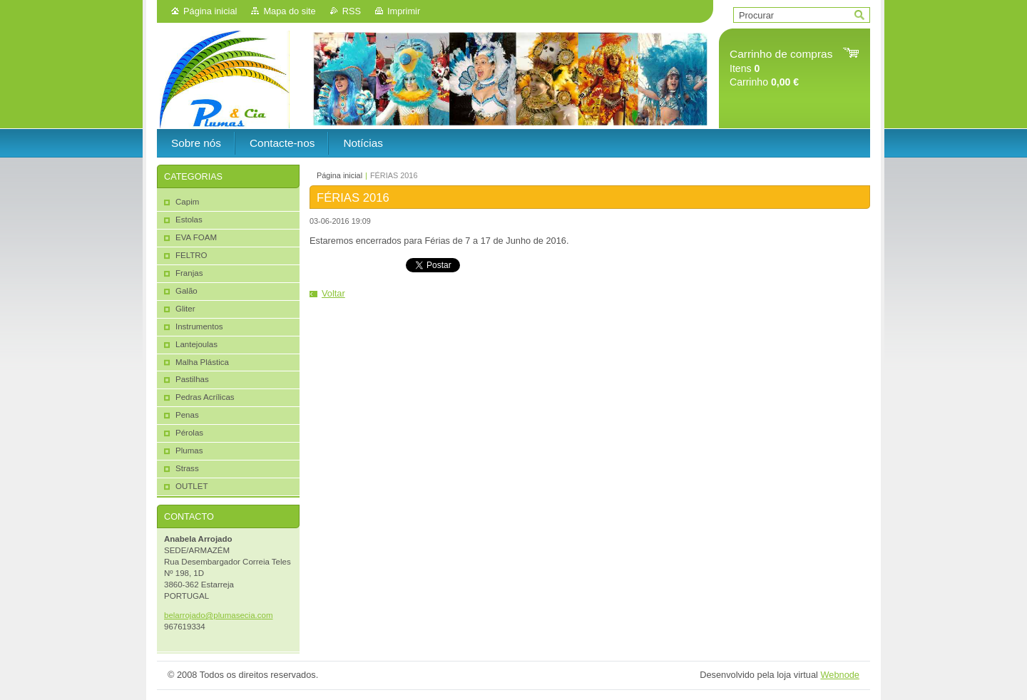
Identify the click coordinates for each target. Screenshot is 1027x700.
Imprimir (403, 11)
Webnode (839, 674)
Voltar (333, 293)
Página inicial (210, 11)
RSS (351, 11)
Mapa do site (289, 11)
